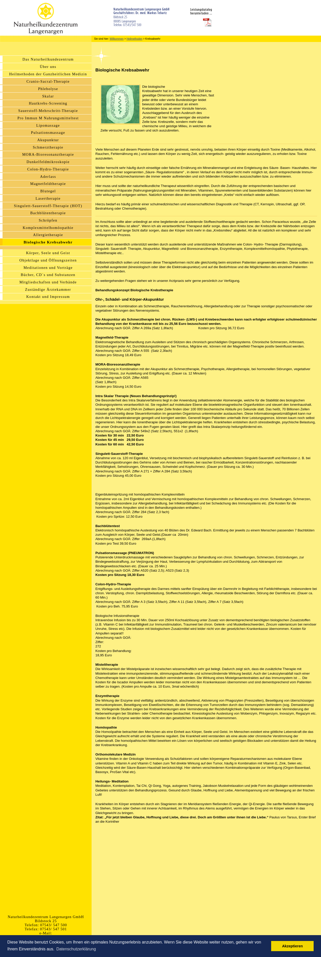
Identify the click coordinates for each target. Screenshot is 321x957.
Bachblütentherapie (48, 213)
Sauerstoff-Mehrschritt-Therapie (48, 111)
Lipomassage (48, 125)
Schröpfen (48, 220)
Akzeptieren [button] (292, 946)
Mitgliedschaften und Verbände (48, 282)
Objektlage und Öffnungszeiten (48, 260)
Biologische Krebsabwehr (48, 242)
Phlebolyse (48, 89)
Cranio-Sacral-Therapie (48, 81)
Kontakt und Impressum (48, 297)
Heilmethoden (134, 38)
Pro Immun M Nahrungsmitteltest (48, 118)
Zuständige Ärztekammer (48, 289)
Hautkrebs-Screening (48, 103)
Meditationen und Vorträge (47, 268)
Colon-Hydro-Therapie (48, 169)
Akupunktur (48, 140)
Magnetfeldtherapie (48, 184)
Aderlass (48, 177)
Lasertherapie (48, 198)
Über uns (48, 67)
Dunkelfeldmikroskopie (47, 162)
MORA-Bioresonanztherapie (48, 154)
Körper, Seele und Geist (48, 253)
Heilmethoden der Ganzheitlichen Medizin (48, 74)
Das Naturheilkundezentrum (48, 59)
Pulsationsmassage (48, 132)
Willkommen (117, 38)
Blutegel (48, 191)
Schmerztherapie (48, 147)
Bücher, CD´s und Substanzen (48, 275)
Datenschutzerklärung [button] (76, 949)
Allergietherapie (48, 235)
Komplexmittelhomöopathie (48, 228)
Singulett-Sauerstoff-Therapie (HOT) (48, 206)
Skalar (48, 96)
